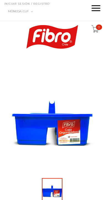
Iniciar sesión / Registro (27, 4)
